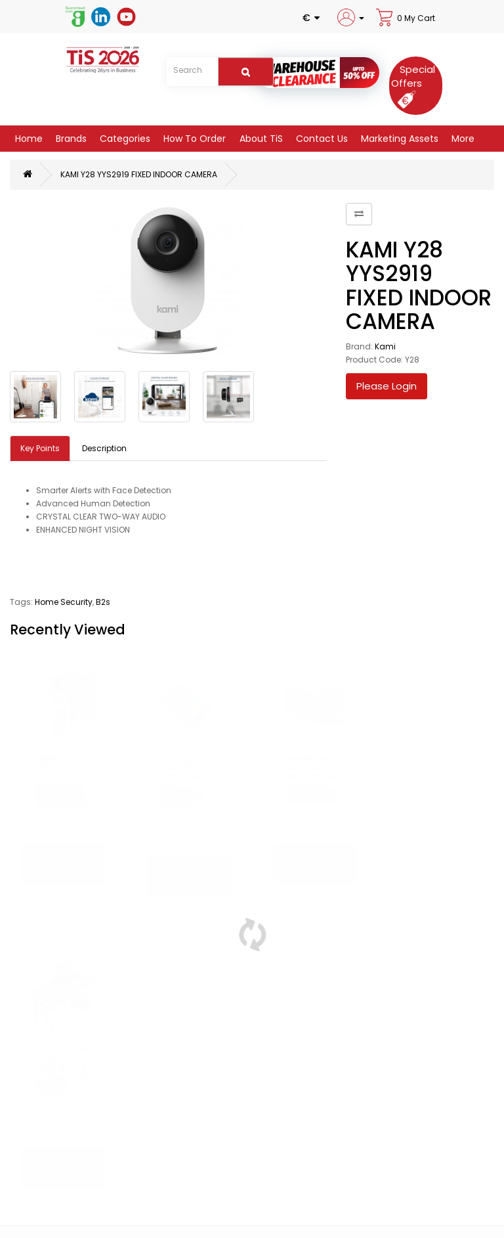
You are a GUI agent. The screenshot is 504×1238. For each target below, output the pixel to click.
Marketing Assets (398, 138)
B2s (103, 602)
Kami (385, 346)
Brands (70, 138)
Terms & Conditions (55, 1221)
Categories (123, 138)
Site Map (269, 1195)
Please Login (386, 386)
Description (104, 448)
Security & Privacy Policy (64, 1208)
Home (27, 138)
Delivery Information (55, 1195)
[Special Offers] (413, 84)
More (461, 138)
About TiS (260, 138)
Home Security (64, 602)
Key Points (40, 448)
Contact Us (320, 138)
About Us (33, 1181)
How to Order (193, 138)
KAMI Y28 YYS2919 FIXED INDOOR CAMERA (138, 174)
